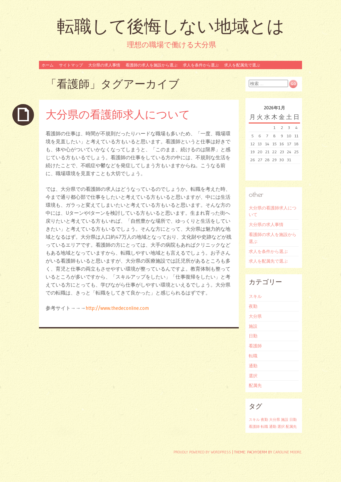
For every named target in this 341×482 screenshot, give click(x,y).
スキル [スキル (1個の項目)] (254, 420)
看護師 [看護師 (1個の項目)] (254, 426)
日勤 (253, 335)
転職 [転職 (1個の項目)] (264, 426)
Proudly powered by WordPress (202, 452)
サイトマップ (71, 64)
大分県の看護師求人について (118, 114)
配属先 (255, 385)
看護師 (255, 345)
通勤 (253, 365)
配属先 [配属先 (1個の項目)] (291, 426)
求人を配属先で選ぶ (242, 64)
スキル (255, 296)
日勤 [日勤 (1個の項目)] (293, 420)
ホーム (48, 64)
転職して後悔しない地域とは (170, 26)
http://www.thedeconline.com (117, 308)
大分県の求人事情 (104, 64)
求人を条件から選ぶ (201, 64)
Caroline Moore (287, 452)
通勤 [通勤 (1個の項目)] (272, 426)
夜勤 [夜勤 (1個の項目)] (264, 420)
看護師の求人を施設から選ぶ (151, 64)
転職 (253, 355)
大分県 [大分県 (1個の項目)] (274, 420)
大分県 (255, 316)
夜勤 (253, 306)
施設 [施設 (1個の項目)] (284, 420)
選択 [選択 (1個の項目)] (281, 426)
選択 (253, 375)
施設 (253, 326)
